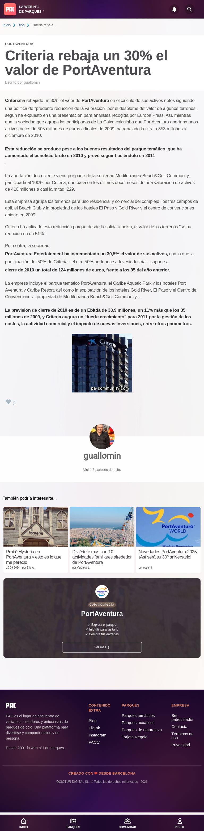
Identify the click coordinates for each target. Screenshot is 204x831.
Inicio (7, 25)
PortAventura (19, 44)
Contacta (179, 726)
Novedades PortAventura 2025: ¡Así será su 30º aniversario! (168, 554)
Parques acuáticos (138, 722)
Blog (21, 25)
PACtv (94, 742)
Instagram (98, 735)
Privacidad (180, 745)
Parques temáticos (138, 715)
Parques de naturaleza (142, 729)
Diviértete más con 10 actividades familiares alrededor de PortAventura (101, 557)
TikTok (94, 728)
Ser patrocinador (182, 717)
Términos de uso (182, 735)
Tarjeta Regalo (134, 737)
